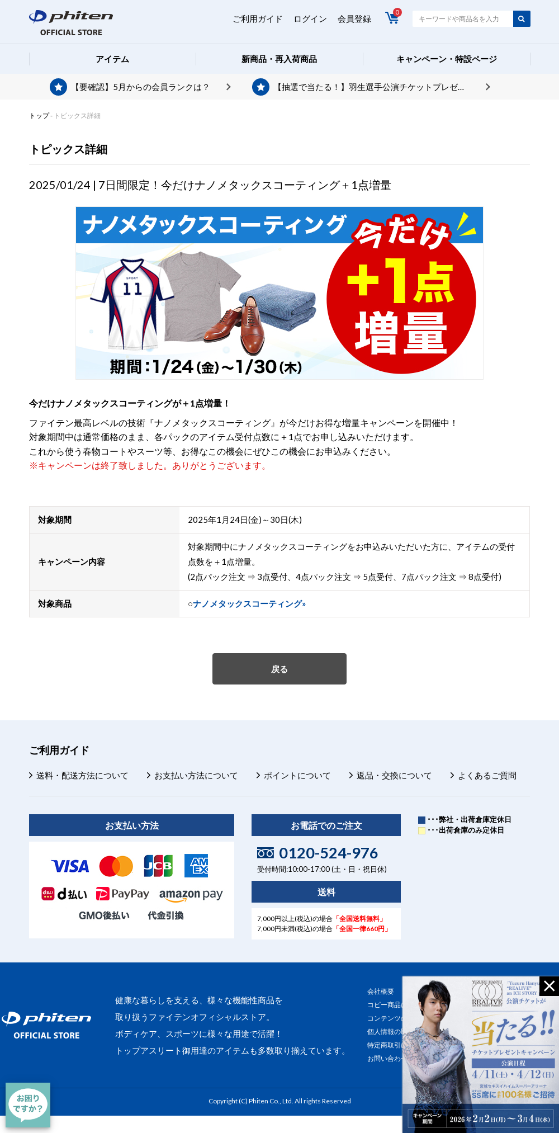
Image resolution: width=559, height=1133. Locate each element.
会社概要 (380, 991)
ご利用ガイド (258, 18)
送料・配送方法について (82, 775)
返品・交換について (394, 775)
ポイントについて (297, 775)
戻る (279, 669)
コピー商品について (397, 1004)
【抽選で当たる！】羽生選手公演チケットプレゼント (374, 87)
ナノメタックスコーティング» (249, 603)
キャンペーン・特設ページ (446, 59)
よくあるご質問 (487, 775)
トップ (39, 115)
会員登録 (354, 18)
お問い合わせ (387, 1058)
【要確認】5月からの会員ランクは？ (140, 87)
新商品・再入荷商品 (279, 59)
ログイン (310, 18)
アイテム (112, 59)
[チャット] (28, 1105)
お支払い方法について (196, 775)
